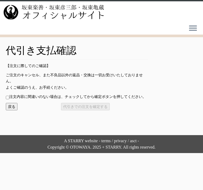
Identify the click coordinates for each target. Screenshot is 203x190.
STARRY (76, 141)
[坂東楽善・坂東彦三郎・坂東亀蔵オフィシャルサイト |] (53, 12)
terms (106, 141)
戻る (11, 106)
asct (133, 141)
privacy (120, 141)
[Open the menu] (193, 29)
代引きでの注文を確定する (85, 106)
